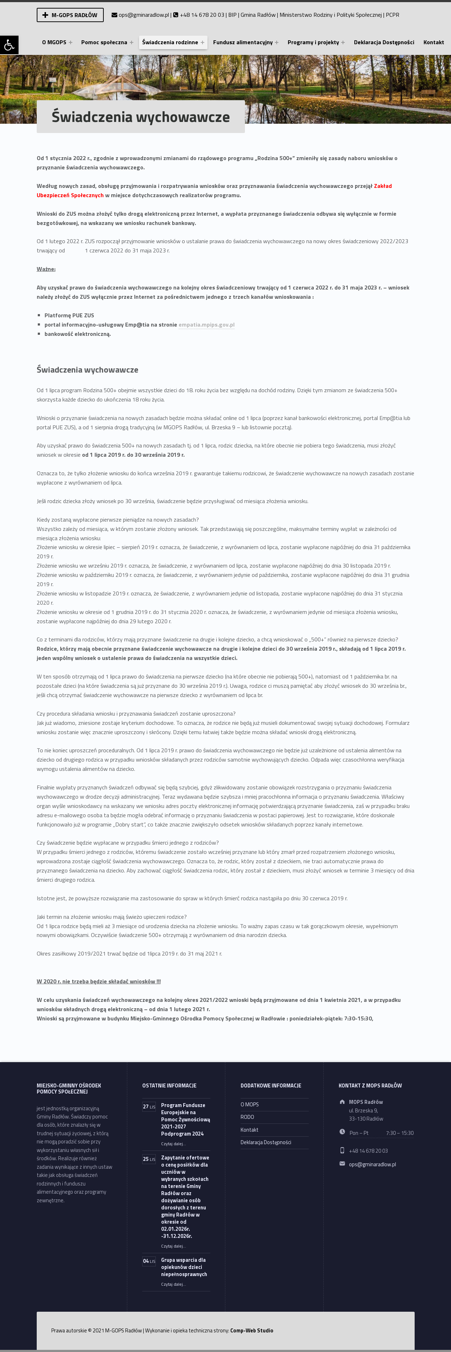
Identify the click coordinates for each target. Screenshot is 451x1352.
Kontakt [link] (434, 42)
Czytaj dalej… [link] (173, 1144)
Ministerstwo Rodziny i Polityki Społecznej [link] (331, 14)
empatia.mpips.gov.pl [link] (207, 324)
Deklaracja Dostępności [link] (384, 42)
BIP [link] (232, 14)
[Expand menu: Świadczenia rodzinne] (202, 42)
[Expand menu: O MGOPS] (70, 42)
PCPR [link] (392, 14)
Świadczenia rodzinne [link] (170, 42)
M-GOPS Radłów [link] (74, 15)
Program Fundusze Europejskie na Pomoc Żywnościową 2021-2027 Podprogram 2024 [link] (185, 1119)
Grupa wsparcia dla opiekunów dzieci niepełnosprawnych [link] (184, 1267)
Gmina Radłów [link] (258, 14)
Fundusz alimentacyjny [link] (243, 42)
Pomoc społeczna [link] (104, 42)
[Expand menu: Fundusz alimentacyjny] (276, 42)
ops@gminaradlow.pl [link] (144, 14)
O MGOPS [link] (54, 42)
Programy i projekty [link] (313, 42)
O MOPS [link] (250, 1104)
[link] (9, 45)
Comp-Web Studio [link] (251, 1331)
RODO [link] (247, 1117)
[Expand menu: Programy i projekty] (343, 42)
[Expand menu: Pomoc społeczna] (131, 42)
